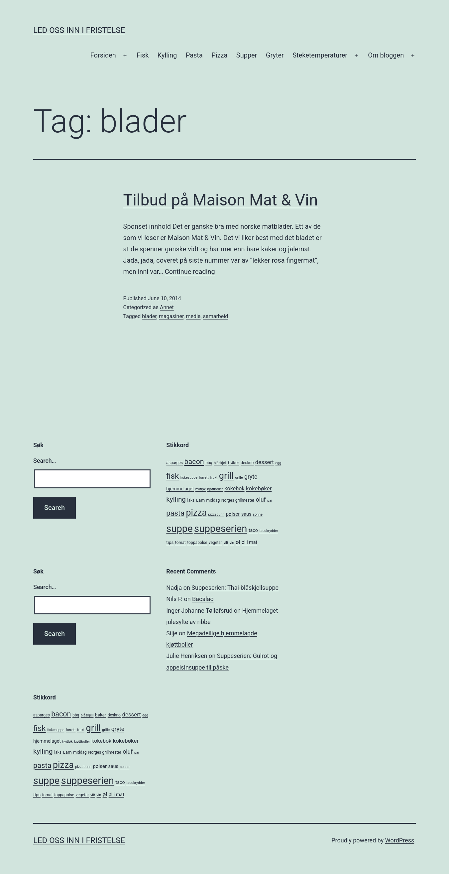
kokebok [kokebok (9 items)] (234, 488)
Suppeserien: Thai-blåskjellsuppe (235, 587)
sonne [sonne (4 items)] (258, 514)
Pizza (219, 55)
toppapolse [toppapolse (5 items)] (197, 542)
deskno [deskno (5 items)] (247, 462)
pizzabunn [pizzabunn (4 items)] (216, 514)
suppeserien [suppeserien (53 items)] (220, 528)
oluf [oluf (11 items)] (261, 499)
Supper (246, 55)
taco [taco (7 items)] (253, 530)
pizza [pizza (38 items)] (196, 512)
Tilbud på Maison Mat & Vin (220, 199)
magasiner (171, 316)
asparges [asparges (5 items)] (174, 462)
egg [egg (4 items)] (278, 463)
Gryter (275, 55)
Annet (167, 307)
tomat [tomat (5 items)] (180, 542)
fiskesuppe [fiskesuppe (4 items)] (188, 477)
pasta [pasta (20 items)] (175, 513)
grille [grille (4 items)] (239, 477)
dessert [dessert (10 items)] (264, 462)
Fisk (143, 55)
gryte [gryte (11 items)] (250, 476)
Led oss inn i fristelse (79, 30)
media (193, 316)
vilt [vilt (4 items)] (226, 543)
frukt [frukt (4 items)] (213, 477)
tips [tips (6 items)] (169, 542)
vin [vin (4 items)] (232, 543)
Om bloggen (386, 55)
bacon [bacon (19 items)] (194, 461)
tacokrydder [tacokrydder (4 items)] (268, 531)
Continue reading (190, 272)
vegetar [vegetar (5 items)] (215, 542)
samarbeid (215, 316)
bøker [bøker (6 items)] (233, 462)
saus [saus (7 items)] (246, 514)
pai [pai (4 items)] (269, 500)
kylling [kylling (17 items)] (176, 499)
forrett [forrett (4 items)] (204, 477)
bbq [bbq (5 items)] (208, 462)
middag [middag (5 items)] (213, 500)
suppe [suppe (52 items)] (179, 528)
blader (149, 316)
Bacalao (203, 598)
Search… (44, 460)
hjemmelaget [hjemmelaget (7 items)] (180, 488)
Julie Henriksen (186, 655)
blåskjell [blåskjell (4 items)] (220, 463)
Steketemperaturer (319, 55)
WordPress (399, 840)
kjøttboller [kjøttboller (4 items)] (215, 489)
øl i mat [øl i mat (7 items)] (249, 542)
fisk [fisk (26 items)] (172, 476)
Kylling (167, 55)
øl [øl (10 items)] (238, 542)
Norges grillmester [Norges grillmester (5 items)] (238, 500)
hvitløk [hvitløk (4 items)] (200, 489)
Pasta (194, 55)
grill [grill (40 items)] (226, 475)
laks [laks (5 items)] (191, 500)
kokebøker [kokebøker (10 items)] (259, 488)
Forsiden (103, 55)
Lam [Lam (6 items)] (200, 500)
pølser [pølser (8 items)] (233, 514)
